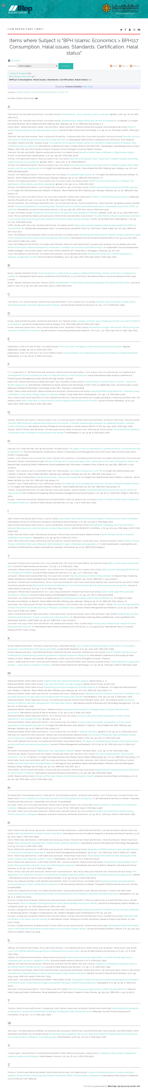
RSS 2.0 (136, 66)
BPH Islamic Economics (20, 76)
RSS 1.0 (125, 66)
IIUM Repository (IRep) (26, 29)
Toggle (5, 5)
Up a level (15, 60)
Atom (115, 66)
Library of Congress (18, 73)
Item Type (88, 86)
